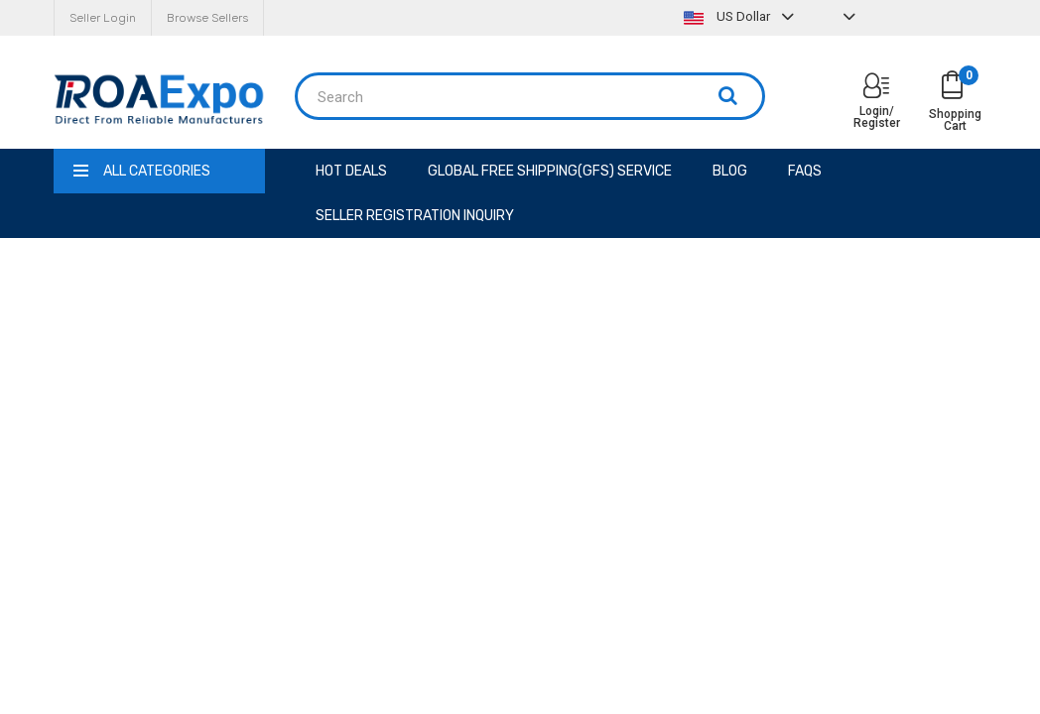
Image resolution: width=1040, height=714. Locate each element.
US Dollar (741, 16)
